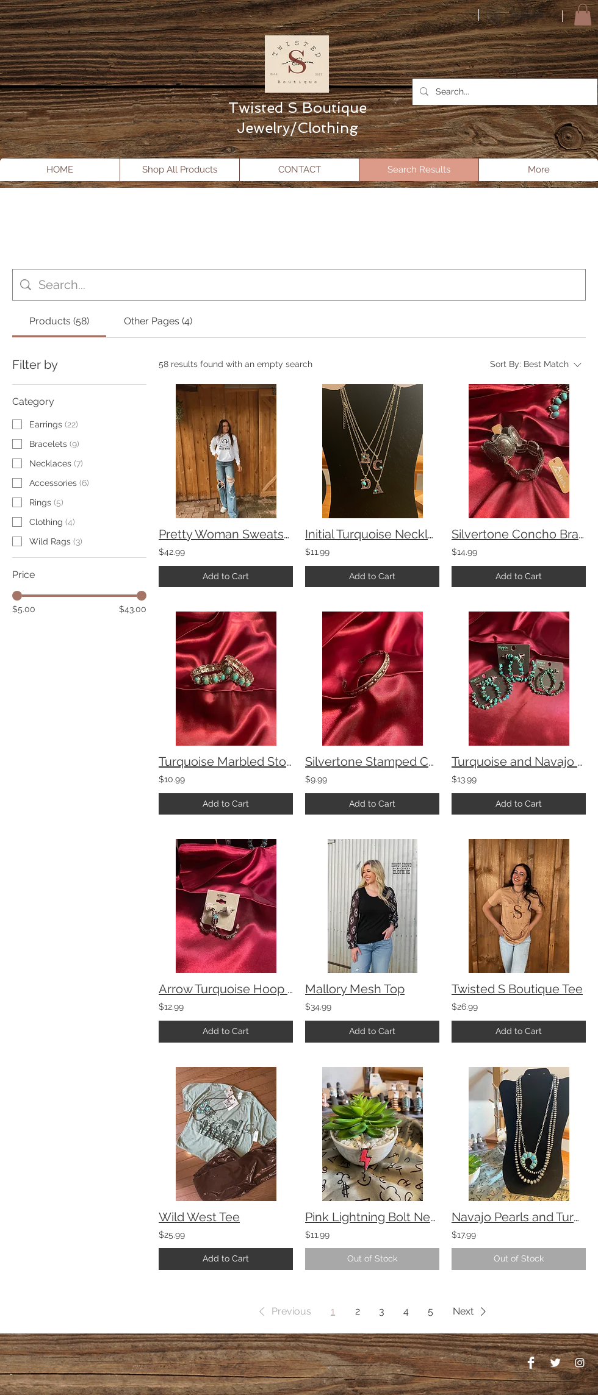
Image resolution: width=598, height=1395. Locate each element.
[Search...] (504, 92)
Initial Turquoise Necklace (372, 534)
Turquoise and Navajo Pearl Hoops (519, 761)
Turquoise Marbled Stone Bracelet (226, 761)
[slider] (17, 596)
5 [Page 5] (430, 1311)
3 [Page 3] (381, 1311)
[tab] (59, 321)
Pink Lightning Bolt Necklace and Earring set (372, 1217)
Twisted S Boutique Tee (517, 989)
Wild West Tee (199, 1217)
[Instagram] (580, 1363)
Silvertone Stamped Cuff (372, 761)
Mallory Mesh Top (355, 989)
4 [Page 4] (406, 1311)
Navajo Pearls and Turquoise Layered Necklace (519, 1217)
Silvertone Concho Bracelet (519, 534)
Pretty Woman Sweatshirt (226, 534)
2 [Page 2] (357, 1311)
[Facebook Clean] (531, 1363)
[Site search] (308, 284)
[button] (583, 15)
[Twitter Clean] (555, 1363)
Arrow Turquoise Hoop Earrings (226, 989)
